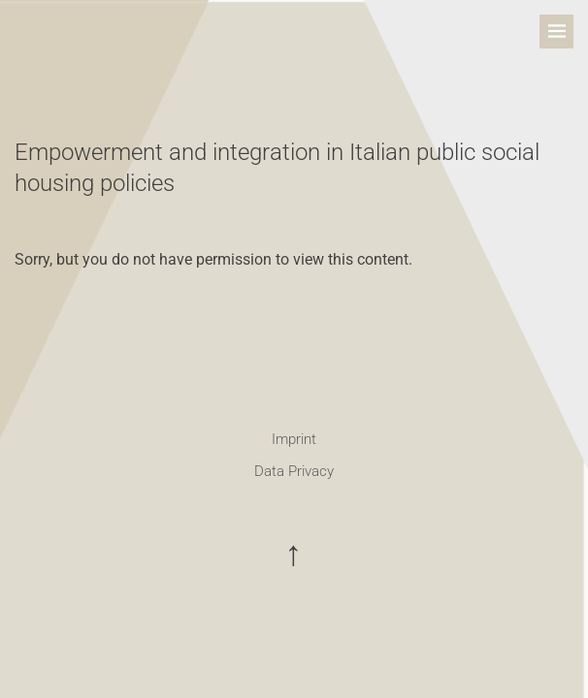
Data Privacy (294, 471)
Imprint (294, 439)
